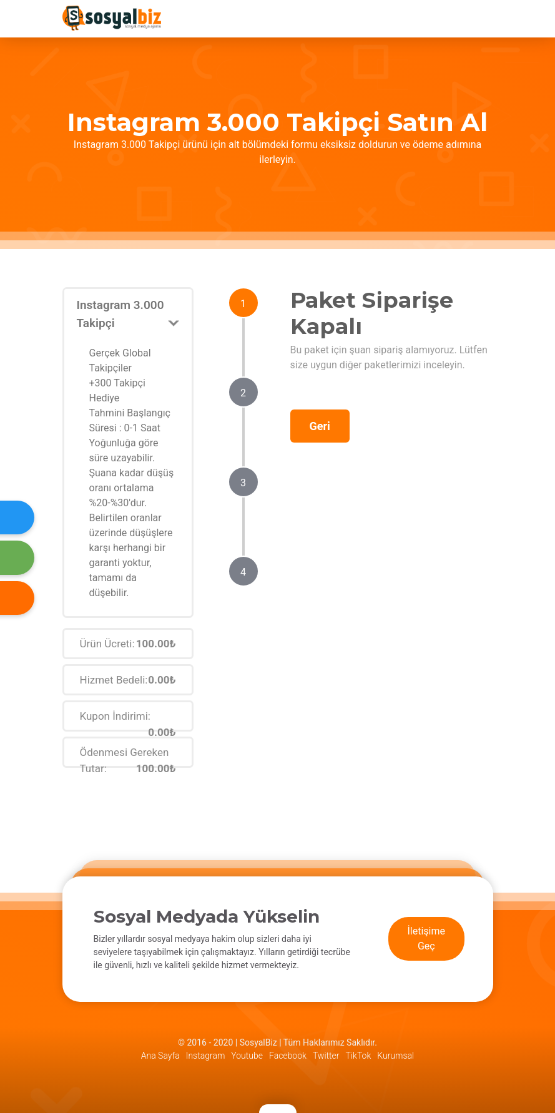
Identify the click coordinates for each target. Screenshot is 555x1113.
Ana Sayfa (160, 1056)
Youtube (247, 1056)
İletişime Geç (427, 938)
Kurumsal (395, 1056)
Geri (320, 426)
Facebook (288, 1056)
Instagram (205, 1056)
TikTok (358, 1056)
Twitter (326, 1056)
